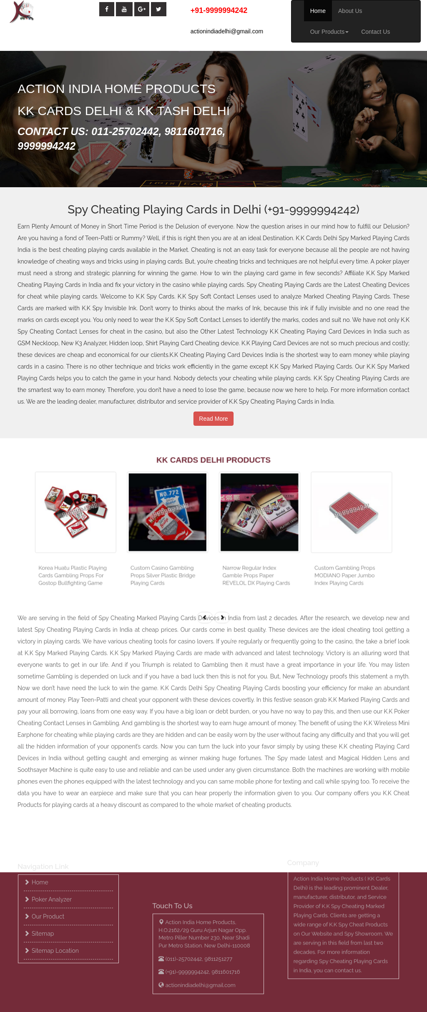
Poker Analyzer (52, 851)
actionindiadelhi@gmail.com (227, 31)
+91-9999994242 (219, 10)
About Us (350, 11)
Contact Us (375, 31)
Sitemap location (55, 902)
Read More (213, 410)
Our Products (329, 31)
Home (318, 11)
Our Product (48, 868)
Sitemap (43, 885)
